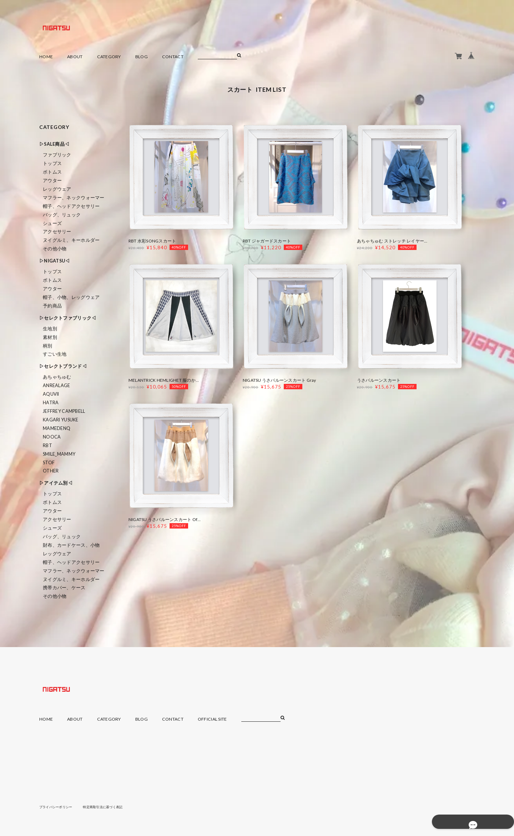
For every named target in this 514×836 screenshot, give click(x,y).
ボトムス (52, 172)
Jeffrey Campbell (64, 411)
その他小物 (54, 248)
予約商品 (52, 306)
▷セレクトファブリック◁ (67, 318)
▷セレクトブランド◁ (63, 366)
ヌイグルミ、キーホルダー (71, 240)
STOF (49, 462)
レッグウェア (57, 189)
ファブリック (57, 154)
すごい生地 (54, 354)
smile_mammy (59, 454)
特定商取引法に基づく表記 (109, 807)
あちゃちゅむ (57, 377)
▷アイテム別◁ (55, 483)
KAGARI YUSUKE (61, 419)
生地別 (50, 328)
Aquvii (51, 394)
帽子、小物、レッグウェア (71, 297)
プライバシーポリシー (57, 807)
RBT (47, 445)
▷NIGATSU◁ (54, 261)
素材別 (50, 337)
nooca (52, 437)
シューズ (52, 223)
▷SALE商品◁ (54, 144)
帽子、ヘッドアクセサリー (71, 206)
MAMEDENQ (56, 428)
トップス (52, 163)
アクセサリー (57, 231)
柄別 (47, 346)
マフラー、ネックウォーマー (74, 197)
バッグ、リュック (62, 214)
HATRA (51, 402)
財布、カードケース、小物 (71, 545)
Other (51, 471)
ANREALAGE (56, 385)
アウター (52, 180)
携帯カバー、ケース (64, 587)
